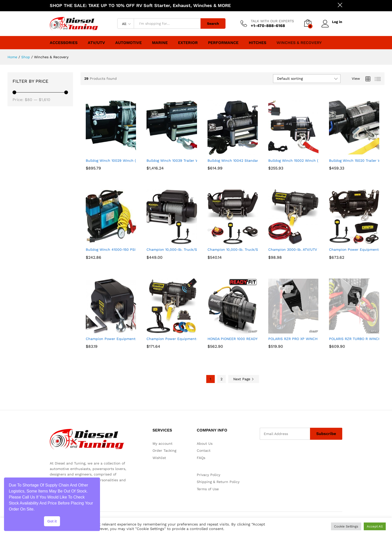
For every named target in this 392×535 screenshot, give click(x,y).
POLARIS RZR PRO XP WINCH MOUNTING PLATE (308, 339)
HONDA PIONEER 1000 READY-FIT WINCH (242, 339)
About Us (204, 444)
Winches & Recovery (299, 43)
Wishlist (159, 458)
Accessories (64, 43)
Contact (203, 450)
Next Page (243, 379)
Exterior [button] (188, 43)
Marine (160, 43)
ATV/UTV (96, 43)
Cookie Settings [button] (346, 526)
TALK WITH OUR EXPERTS (272, 21)
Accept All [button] (375, 526)
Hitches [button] (257, 43)
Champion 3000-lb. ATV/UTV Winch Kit (301, 250)
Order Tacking (164, 450)
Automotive (128, 43)
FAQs (201, 458)
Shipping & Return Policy (218, 482)
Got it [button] (52, 521)
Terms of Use (208, 489)
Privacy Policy (208, 475)
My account (162, 444)
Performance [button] (223, 43)
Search (213, 24)
